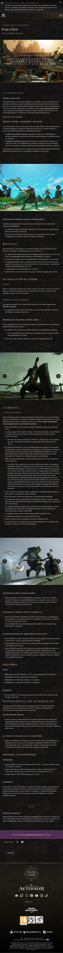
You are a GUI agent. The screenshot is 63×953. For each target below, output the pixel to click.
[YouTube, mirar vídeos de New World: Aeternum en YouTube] (36, 895)
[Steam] (47, 932)
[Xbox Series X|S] (31, 932)
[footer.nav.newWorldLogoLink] (31, 890)
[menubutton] (61, 15)
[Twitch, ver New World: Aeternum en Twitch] (21, 895)
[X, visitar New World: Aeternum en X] (26, 895)
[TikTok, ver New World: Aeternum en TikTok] (46, 895)
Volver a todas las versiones (16, 25)
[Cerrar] (60, 2)
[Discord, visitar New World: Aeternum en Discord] (16, 896)
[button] (4, 187)
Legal (21, 938)
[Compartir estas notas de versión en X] (17, 842)
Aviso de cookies (39, 938)
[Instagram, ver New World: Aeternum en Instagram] (41, 895)
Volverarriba (31, 873)
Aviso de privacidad (29, 938)
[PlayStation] (15, 932)
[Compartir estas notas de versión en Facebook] (22, 842)
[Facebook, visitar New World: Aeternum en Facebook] (31, 895)
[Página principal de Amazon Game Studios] (31, 910)
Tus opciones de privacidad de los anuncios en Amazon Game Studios (31, 939)
